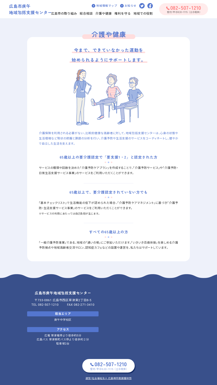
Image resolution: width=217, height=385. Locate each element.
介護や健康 (103, 13)
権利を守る (122, 13)
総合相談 (86, 13)
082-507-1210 (48, 304)
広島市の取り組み (64, 13)
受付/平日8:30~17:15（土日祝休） (184, 9)
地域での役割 (143, 13)
